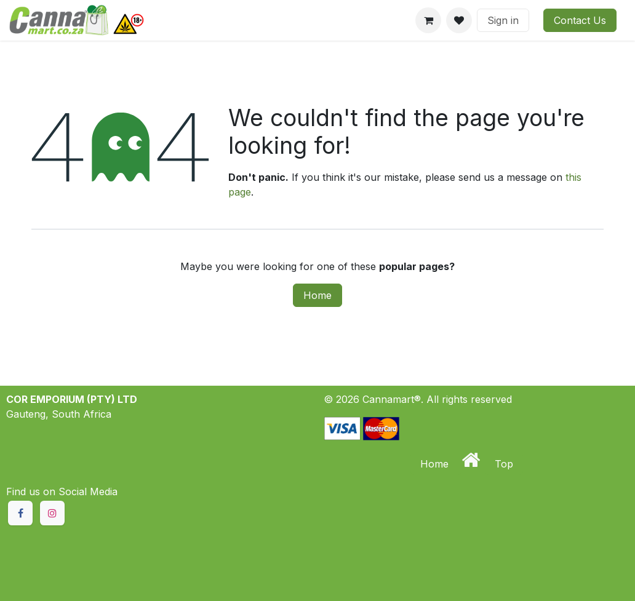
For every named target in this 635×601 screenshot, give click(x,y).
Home (317, 295)
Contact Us (580, 20)
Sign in (503, 20)
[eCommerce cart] (428, 20)
